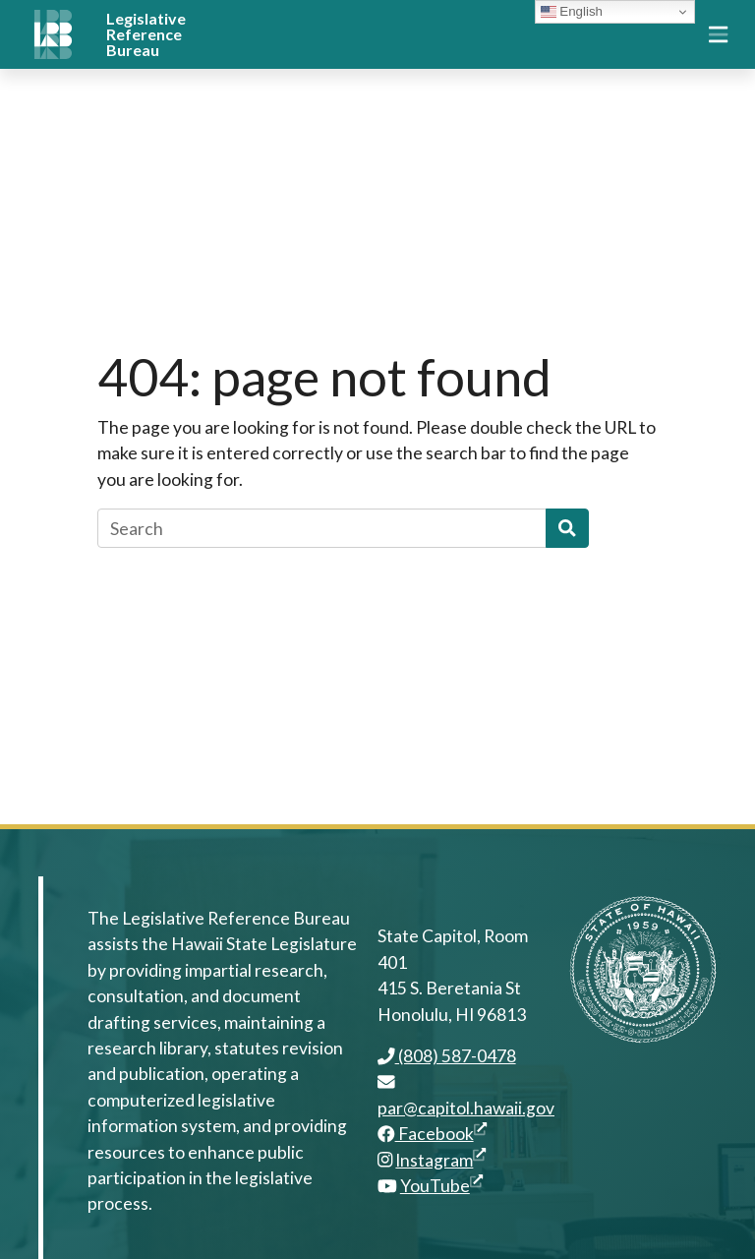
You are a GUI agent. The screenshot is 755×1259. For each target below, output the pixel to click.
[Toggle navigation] (718, 34)
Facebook (432, 1133)
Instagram (440, 1160)
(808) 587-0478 (447, 1056)
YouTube (441, 1185)
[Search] (322, 528)
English (572, 12)
